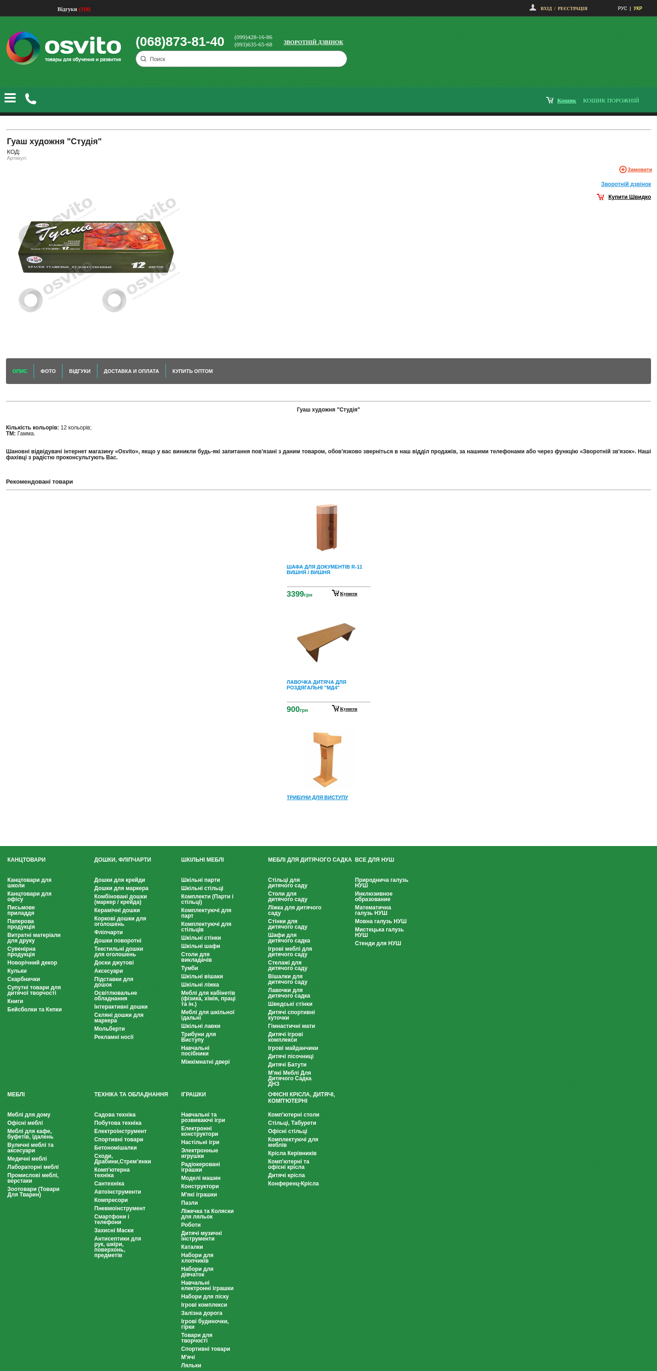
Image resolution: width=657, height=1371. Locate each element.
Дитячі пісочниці (291, 1056)
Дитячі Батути (287, 1064)
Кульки (17, 971)
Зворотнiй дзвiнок (626, 184)
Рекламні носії (113, 1037)
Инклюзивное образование (374, 897)
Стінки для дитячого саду (288, 924)
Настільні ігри (200, 1142)
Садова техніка (115, 1114)
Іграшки (193, 1094)
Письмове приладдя (21, 910)
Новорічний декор (32, 962)
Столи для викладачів (196, 957)
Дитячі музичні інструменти (201, 1236)
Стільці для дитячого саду (288, 883)
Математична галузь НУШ (373, 910)
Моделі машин (201, 1178)
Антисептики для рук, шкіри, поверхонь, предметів (117, 1247)
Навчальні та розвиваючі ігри (203, 1117)
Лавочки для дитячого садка (289, 993)
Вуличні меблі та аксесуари (30, 1148)
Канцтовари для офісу (29, 897)
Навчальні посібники (195, 1051)
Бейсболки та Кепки (34, 1009)
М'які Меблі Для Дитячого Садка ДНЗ (289, 1078)
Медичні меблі (27, 1159)
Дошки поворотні (118, 940)
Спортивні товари (118, 1139)
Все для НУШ (374, 860)
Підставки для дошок (113, 982)
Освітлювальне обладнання (115, 996)
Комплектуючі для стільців (206, 927)
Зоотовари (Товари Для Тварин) (33, 1192)
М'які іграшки (199, 1194)
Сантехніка (109, 1183)
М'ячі (188, 1357)
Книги (15, 1001)
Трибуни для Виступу (198, 1037)
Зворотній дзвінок (313, 42)
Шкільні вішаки (202, 976)
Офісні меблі (25, 1123)
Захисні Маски (114, 1230)
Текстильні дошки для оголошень (118, 952)
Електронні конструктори (199, 1131)
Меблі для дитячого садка (310, 860)
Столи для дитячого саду (288, 897)
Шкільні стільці (202, 888)
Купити (349, 593)
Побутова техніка (118, 1123)
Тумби (189, 968)
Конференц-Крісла (293, 1183)
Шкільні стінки (201, 938)
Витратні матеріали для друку (34, 938)
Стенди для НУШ (378, 943)
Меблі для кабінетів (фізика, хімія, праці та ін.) (208, 998)
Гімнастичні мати (291, 1026)
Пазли (189, 1203)
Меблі (16, 1094)
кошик (566, 100)
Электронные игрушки (199, 1153)
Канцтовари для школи (29, 883)
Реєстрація (572, 8)
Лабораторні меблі (33, 1167)
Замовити (640, 169)
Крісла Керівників (292, 1153)
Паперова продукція (21, 924)
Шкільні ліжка (200, 985)
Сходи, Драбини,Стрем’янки (122, 1159)
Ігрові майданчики (293, 1048)
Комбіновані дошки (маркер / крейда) (120, 899)
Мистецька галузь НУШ (379, 932)
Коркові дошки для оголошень (120, 921)
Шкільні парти (200, 880)
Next (329, 824)
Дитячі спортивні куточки (291, 1015)
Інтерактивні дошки (121, 1007)
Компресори (111, 1200)
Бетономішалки (115, 1148)
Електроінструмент (120, 1131)
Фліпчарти (108, 932)
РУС (622, 8)
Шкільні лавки (200, 1026)
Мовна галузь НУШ (380, 921)
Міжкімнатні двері (205, 1062)
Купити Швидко (629, 197)
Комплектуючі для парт (206, 913)
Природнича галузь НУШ (381, 883)
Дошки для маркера (121, 888)
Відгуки (67, 9)
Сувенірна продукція (21, 952)
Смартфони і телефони (111, 1219)
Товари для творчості (196, 1338)
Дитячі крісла (286, 1175)
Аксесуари (108, 971)
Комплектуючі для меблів (293, 1142)
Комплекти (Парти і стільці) (207, 899)
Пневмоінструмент (119, 1208)
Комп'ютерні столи (294, 1114)
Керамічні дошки (117, 910)
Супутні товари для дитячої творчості (34, 990)
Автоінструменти (117, 1192)
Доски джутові (114, 962)
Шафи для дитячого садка (289, 938)
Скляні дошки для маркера (118, 1018)
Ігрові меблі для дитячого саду (290, 952)
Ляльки (191, 1365)
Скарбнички (23, 979)
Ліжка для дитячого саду (294, 910)
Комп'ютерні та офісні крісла (288, 1164)
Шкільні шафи (200, 946)
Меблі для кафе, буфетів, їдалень (30, 1134)
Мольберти (109, 1029)
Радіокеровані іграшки (200, 1167)
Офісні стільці (287, 1131)
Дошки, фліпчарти (122, 860)
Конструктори (200, 1186)
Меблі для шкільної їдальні (207, 1015)
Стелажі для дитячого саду (288, 965)
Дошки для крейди (119, 880)
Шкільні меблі (202, 860)
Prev (327, 503)
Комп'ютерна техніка (112, 1173)
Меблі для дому (29, 1114)
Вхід (546, 8)
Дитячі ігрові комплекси (285, 1037)
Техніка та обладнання (131, 1094)
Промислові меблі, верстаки (33, 1178)
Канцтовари (26, 860)
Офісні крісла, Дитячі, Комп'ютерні (301, 1097)
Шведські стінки (290, 1004)
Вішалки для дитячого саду (288, 979)
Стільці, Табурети (292, 1123)
